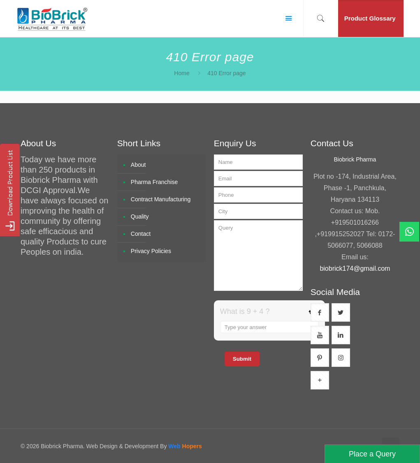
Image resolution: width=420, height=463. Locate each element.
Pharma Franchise (154, 182)
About (138, 164)
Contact (141, 233)
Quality (140, 216)
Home (181, 73)
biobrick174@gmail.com (355, 268)
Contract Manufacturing (161, 199)
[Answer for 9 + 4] (269, 327)
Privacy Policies (151, 251)
